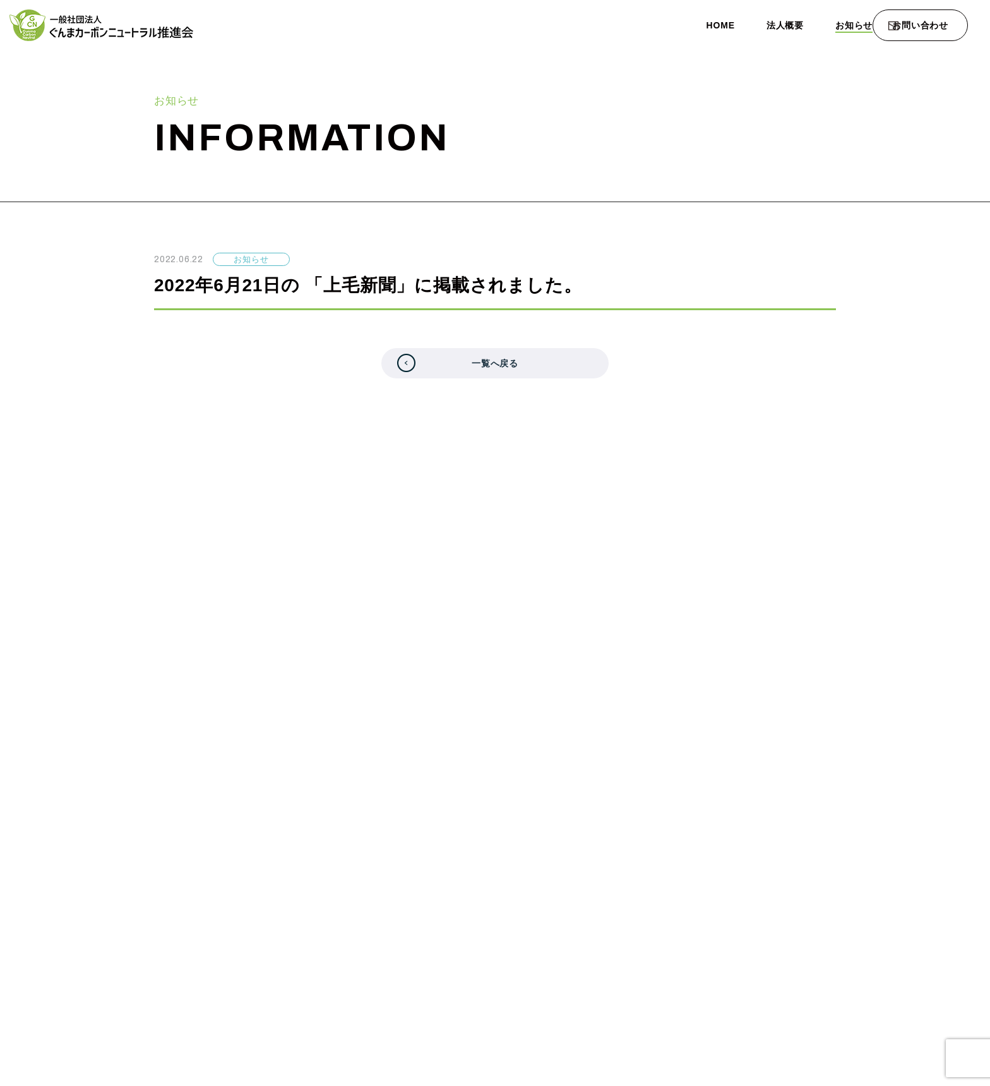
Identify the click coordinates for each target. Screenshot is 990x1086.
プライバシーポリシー (852, 894)
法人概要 (731, 25)
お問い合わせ (920, 26)
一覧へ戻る (495, 369)
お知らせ (805, 25)
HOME (662, 25)
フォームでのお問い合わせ (508, 746)
